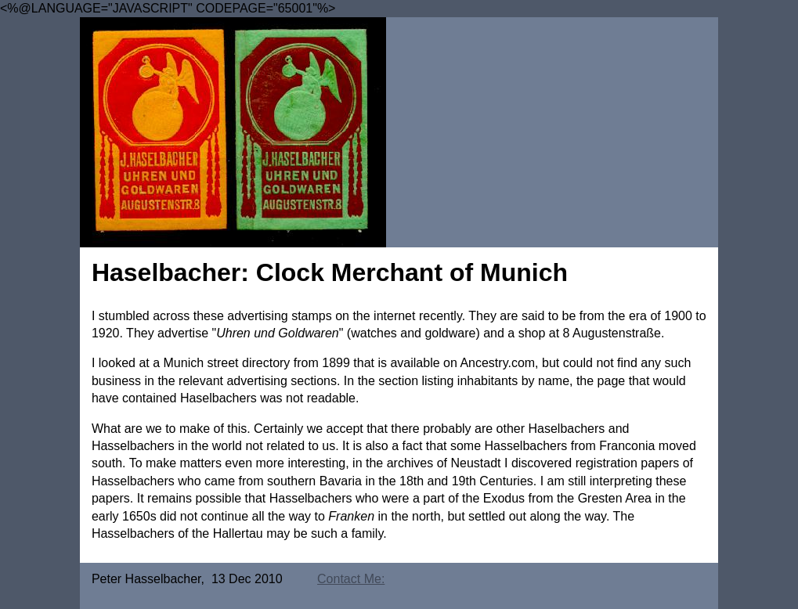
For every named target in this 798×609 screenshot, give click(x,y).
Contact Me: (351, 579)
